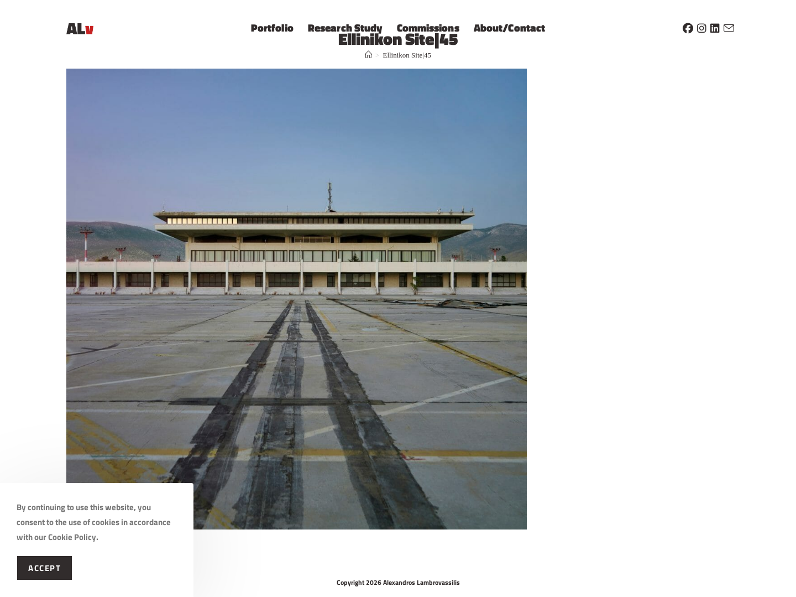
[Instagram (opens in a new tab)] (701, 26)
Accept (44, 568)
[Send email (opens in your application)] (729, 26)
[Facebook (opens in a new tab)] (688, 26)
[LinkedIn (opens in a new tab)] (715, 26)
